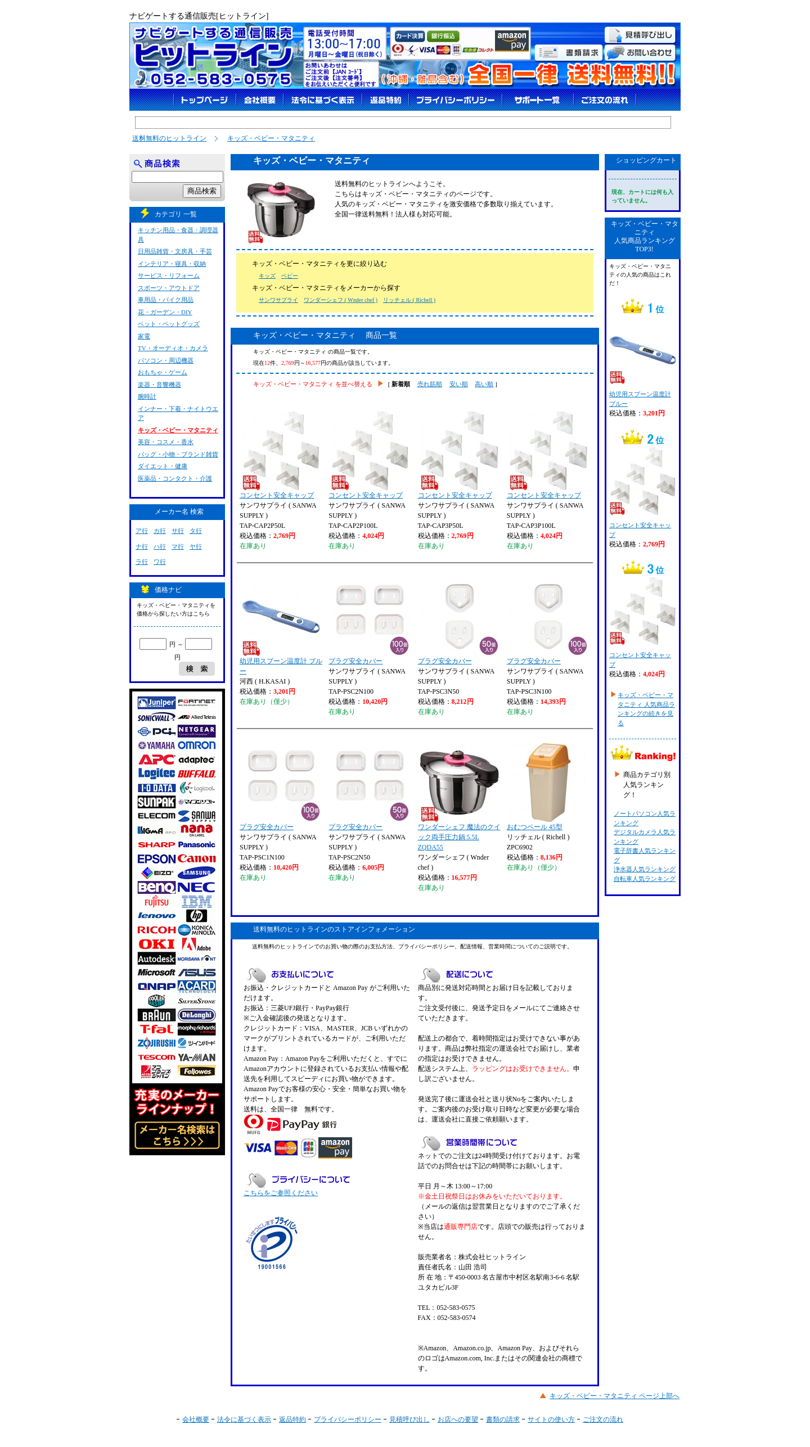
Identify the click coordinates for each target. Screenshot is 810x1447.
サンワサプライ (278, 300)
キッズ (267, 276)
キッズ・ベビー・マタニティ (271, 138)
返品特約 (292, 1419)
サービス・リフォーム (169, 275)
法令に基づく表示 (244, 1419)
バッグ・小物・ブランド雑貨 (178, 454)
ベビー (289, 276)
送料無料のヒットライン (169, 138)
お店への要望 (458, 1419)
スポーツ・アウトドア (169, 287)
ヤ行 (196, 546)
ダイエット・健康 (162, 466)
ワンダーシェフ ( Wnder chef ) (340, 300)
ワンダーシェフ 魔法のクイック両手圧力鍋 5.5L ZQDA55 (459, 797)
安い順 (458, 384)
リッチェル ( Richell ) (409, 300)
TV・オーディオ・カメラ (173, 348)
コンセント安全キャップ (280, 455)
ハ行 (160, 546)
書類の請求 (503, 1419)
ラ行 (142, 561)
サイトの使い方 (551, 1419)
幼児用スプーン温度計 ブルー (281, 626)
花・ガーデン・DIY (165, 312)
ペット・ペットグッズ (169, 323)
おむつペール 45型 (547, 787)
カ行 (160, 530)
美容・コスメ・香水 (166, 441)
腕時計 (147, 396)
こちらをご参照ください (281, 1193)
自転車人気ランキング (645, 878)
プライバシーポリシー (347, 1419)
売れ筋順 (429, 384)
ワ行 (160, 561)
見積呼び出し (409, 1419)
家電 (144, 336)
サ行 (178, 530)
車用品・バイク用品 (166, 299)
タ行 (196, 530)
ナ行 (142, 546)
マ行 (178, 546)
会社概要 (195, 1419)
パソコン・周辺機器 (166, 360)
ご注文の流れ (603, 1419)
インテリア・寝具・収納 (172, 263)
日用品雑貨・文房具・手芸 (175, 251)
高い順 (484, 384)
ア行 (142, 530)
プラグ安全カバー (369, 621)
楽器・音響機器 (159, 384)
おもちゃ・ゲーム (162, 372)
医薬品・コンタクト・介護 (175, 478)
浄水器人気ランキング (645, 869)
